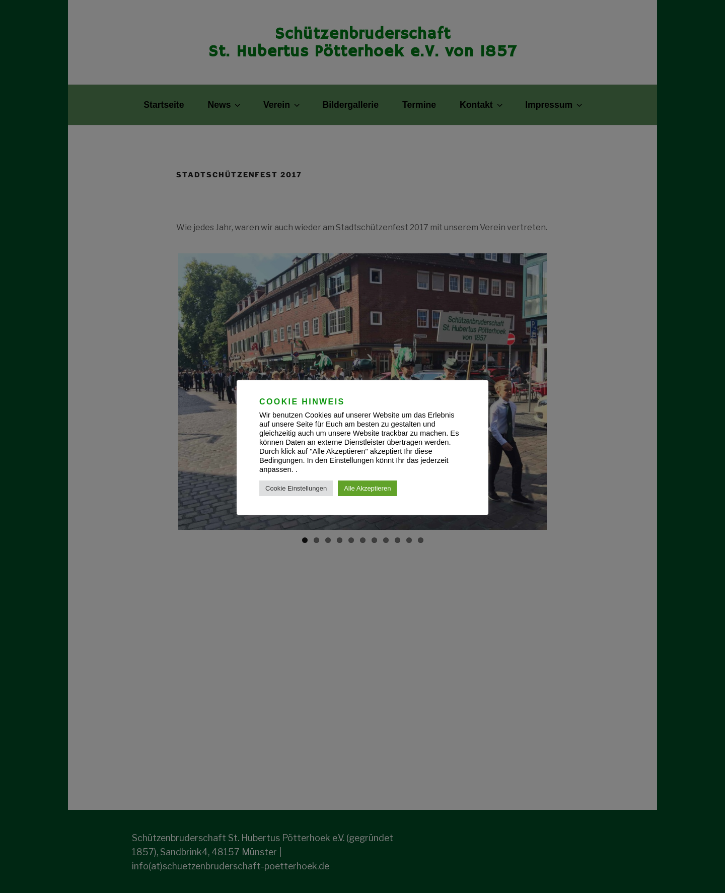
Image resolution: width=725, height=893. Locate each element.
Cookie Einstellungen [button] (296, 488)
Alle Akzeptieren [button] (367, 488)
